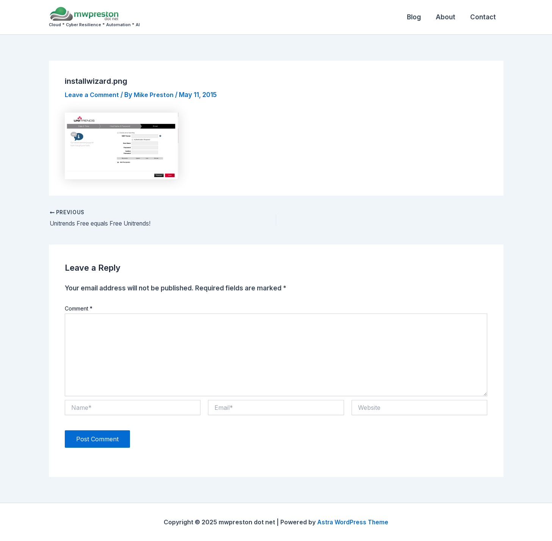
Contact (484, 17)
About (448, 17)
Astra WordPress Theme (352, 522)
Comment (78, 309)
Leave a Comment (94, 95)
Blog (419, 17)
